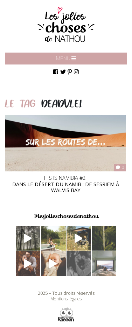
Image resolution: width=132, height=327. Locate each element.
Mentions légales (66, 299)
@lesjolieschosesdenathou (66, 216)
